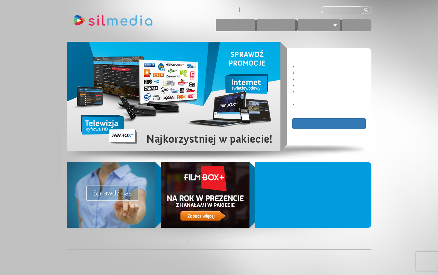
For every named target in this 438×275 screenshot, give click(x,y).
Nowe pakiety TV (299, 178)
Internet (276, 25)
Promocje (235, 25)
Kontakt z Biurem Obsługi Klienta (287, 9)
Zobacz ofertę (329, 123)
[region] (219, 96)
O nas (231, 9)
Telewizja (321, 25)
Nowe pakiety (273, 196)
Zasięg (248, 9)
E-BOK (357, 25)
